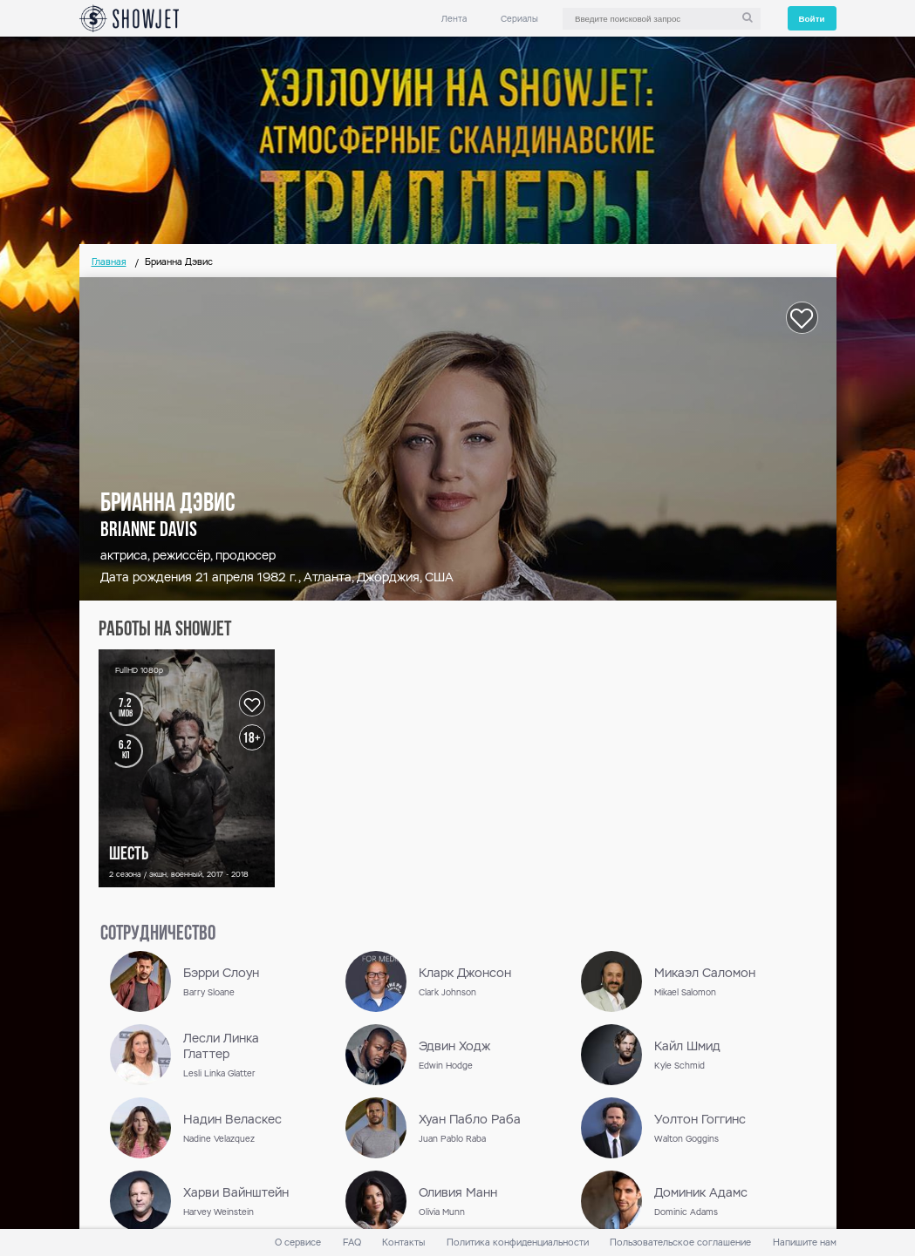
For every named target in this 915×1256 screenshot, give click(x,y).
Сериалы (519, 18)
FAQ (352, 1242)
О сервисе (298, 1242)
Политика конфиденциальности (518, 1242)
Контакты (403, 1242)
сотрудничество (157, 934)
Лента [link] (454, 18)
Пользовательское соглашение (680, 1242)
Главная (109, 262)
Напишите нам (804, 1242)
